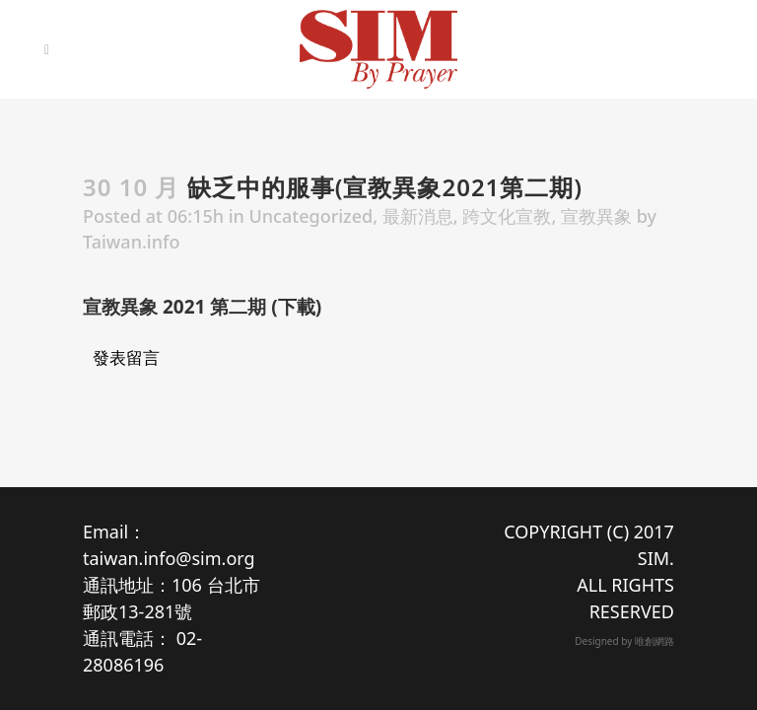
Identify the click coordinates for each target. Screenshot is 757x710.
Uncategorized (311, 216)
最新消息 (417, 216)
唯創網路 (654, 641)
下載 (296, 307)
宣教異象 (596, 216)
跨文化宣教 (506, 216)
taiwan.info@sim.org (169, 558)
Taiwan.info (131, 241)
